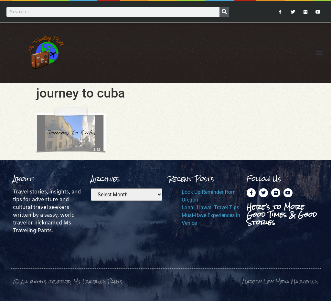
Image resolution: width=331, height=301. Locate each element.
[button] (319, 52)
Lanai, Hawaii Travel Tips (210, 207)
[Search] (224, 12)
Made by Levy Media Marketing (280, 281)
